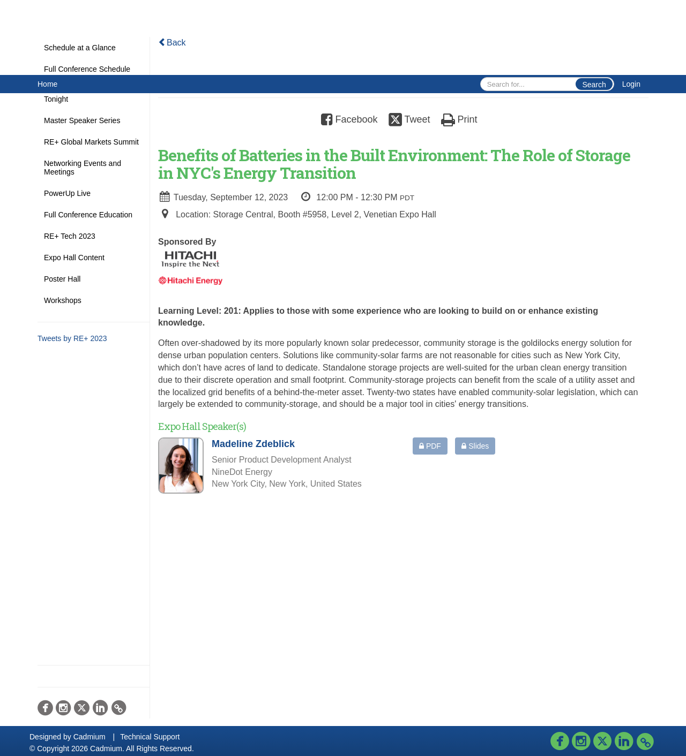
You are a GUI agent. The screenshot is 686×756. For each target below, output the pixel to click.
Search (594, 84)
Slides (475, 446)
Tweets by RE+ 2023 (72, 338)
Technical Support (150, 736)
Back (172, 42)
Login (631, 84)
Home (47, 84)
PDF (430, 446)
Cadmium (89, 736)
